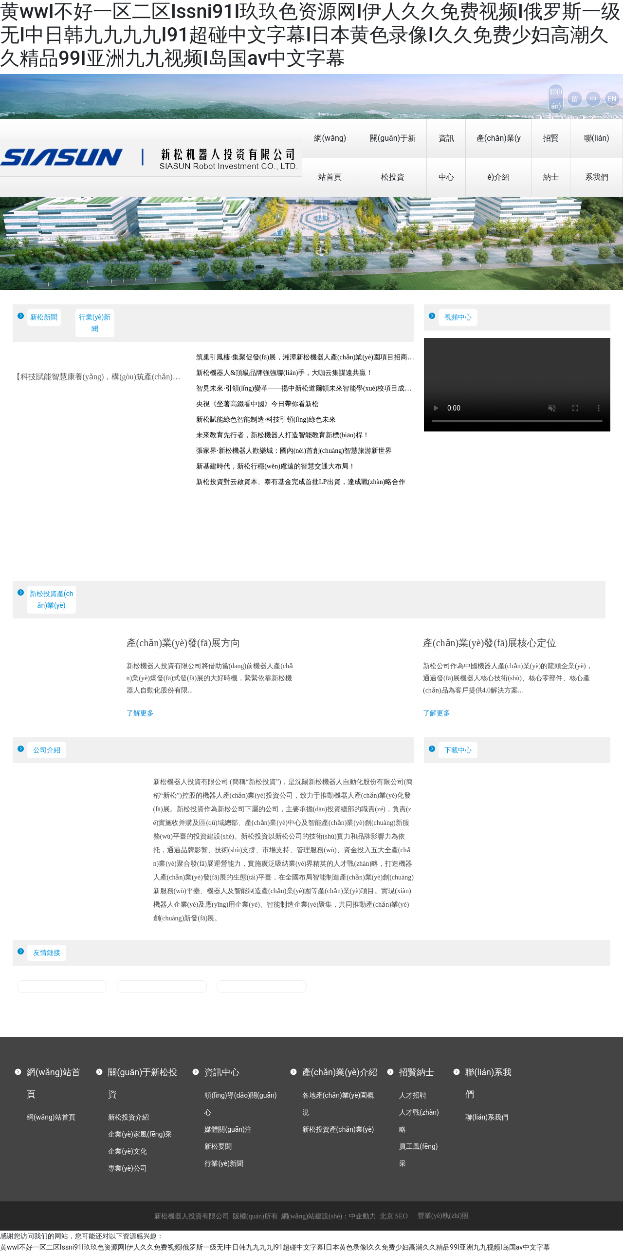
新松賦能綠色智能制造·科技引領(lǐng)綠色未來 (266, 419)
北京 (386, 1216)
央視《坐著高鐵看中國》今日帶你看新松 (257, 404)
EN (612, 99)
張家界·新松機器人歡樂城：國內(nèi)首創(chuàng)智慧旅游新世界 (294, 450)
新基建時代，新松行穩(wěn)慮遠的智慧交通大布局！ (275, 466)
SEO (401, 1216)
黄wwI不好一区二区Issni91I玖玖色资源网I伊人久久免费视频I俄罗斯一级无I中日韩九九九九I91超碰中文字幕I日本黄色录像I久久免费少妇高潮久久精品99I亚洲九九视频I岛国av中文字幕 (310, 35)
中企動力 (362, 1216)
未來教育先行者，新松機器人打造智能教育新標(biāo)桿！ (282, 435)
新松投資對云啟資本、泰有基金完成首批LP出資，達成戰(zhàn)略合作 (300, 482)
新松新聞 (43, 317)
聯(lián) (556, 99)
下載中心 (458, 750)
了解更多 (140, 713)
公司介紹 (46, 750)
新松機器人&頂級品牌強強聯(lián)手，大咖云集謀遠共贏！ (284, 372)
